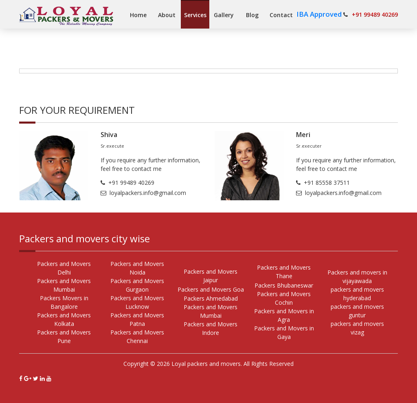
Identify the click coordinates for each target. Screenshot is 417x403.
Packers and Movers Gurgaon (137, 285)
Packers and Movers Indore (210, 328)
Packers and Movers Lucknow (137, 302)
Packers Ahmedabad (211, 298)
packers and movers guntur (357, 311)
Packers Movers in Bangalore (64, 302)
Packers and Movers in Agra (284, 315)
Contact (281, 15)
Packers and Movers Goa (211, 289)
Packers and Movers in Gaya (284, 332)
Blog (252, 15)
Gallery (224, 15)
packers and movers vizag (357, 328)
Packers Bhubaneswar (284, 285)
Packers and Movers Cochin (284, 298)
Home (138, 15)
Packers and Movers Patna (137, 319)
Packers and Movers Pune (64, 336)
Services (195, 15)
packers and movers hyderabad (357, 294)
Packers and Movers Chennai (137, 336)
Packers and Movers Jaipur (210, 276)
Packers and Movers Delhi (64, 268)
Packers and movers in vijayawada (357, 276)
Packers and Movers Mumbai (64, 285)
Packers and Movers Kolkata (64, 319)
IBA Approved (319, 14)
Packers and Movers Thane (284, 272)
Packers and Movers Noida (137, 268)
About (167, 15)
